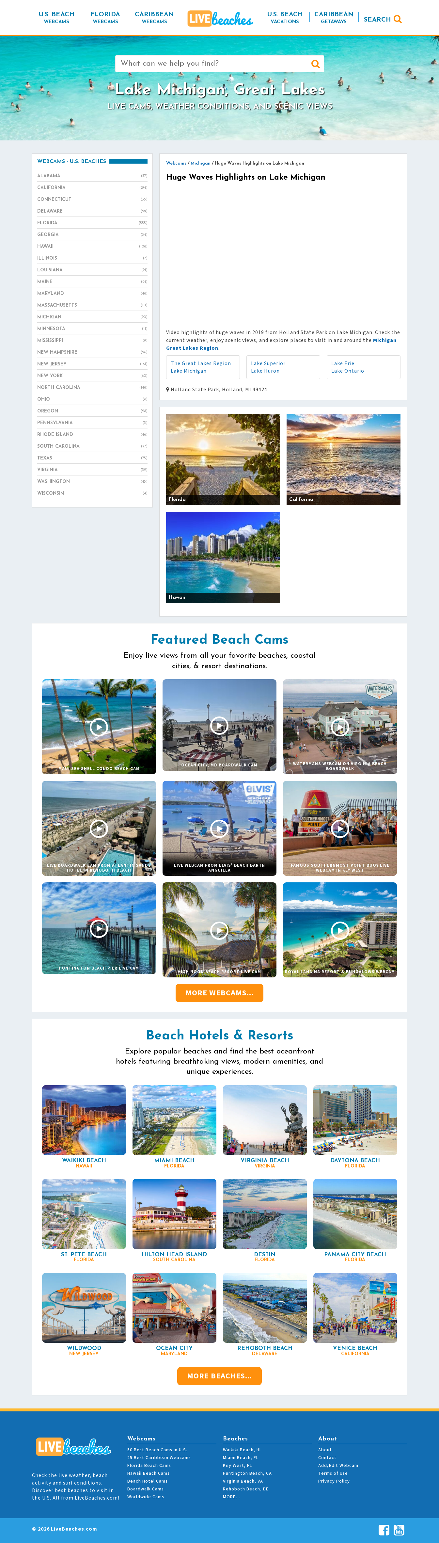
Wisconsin (92, 493)
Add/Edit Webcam (338, 1465)
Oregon (92, 411)
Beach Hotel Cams (147, 1481)
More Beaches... (219, 1376)
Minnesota (92, 329)
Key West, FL (237, 1465)
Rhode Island (92, 435)
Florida (92, 223)
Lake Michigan (189, 371)
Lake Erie (342, 363)
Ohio (92, 399)
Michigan (92, 317)
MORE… (232, 1497)
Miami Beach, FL (241, 1458)
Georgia (92, 235)
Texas (92, 458)
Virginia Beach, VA (243, 1481)
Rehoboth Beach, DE (246, 1489)
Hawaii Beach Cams (148, 1473)
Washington (92, 482)
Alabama (92, 176)
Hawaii (92, 246)
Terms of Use (333, 1473)
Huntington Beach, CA (247, 1473)
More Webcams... (219, 993)
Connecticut (92, 199)
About (325, 1450)
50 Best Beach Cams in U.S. (157, 1450)
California (92, 188)
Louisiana (92, 270)
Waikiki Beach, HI (242, 1450)
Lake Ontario (347, 371)
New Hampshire (92, 352)
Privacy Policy (334, 1481)
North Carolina (92, 388)
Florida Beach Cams (149, 1465)
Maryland (92, 294)
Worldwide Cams (145, 1497)
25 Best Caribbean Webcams (159, 1458)
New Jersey (92, 364)
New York (92, 376)
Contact (327, 1458)
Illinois (92, 258)
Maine (92, 282)
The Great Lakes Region (201, 363)
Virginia (92, 470)
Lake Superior (268, 363)
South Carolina (92, 446)
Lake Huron (265, 371)
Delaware (92, 211)
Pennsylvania (92, 423)
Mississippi (92, 341)
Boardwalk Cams (145, 1489)
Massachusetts (92, 305)
